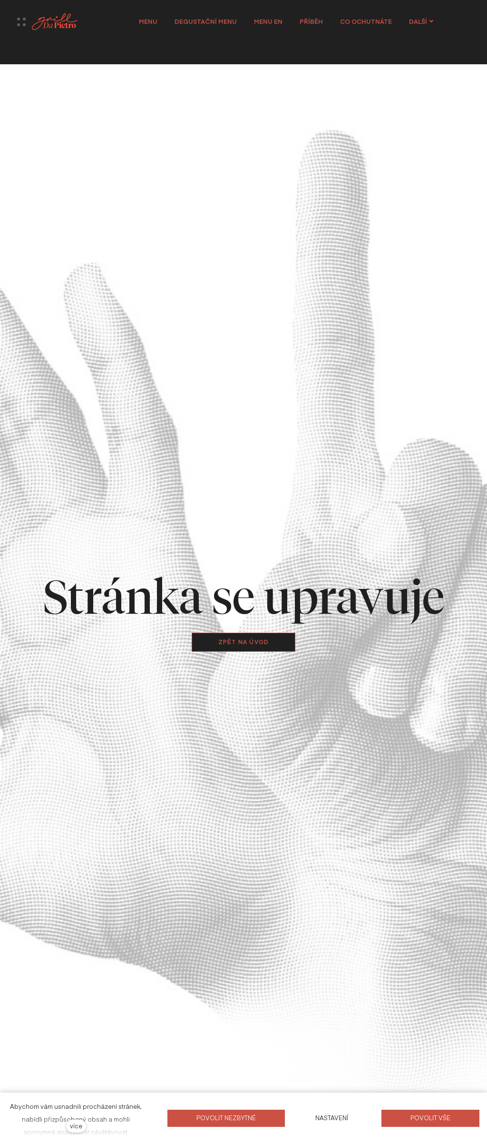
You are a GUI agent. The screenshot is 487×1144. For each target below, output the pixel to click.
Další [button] (426, 21)
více (76, 1126)
